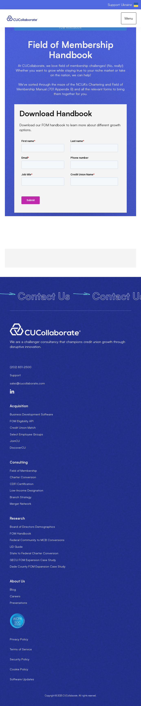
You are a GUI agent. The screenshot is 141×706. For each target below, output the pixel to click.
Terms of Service (21, 649)
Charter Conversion (23, 477)
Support (15, 375)
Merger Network (20, 503)
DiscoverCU (18, 447)
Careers (15, 596)
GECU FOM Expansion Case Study (33, 560)
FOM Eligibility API (21, 421)
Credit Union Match (23, 427)
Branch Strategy (20, 497)
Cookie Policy (19, 669)
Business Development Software (31, 414)
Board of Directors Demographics (32, 526)
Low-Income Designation (26, 490)
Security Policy (19, 659)
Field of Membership (23, 470)
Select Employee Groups (26, 434)
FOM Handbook (20, 533)
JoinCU (15, 441)
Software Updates (22, 679)
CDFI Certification (21, 484)
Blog (13, 589)
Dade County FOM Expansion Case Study (37, 566)
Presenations (18, 602)
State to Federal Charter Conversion (34, 553)
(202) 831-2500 (20, 367)
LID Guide (16, 546)
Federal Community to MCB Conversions (37, 540)
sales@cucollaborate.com (27, 383)
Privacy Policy (19, 639)
